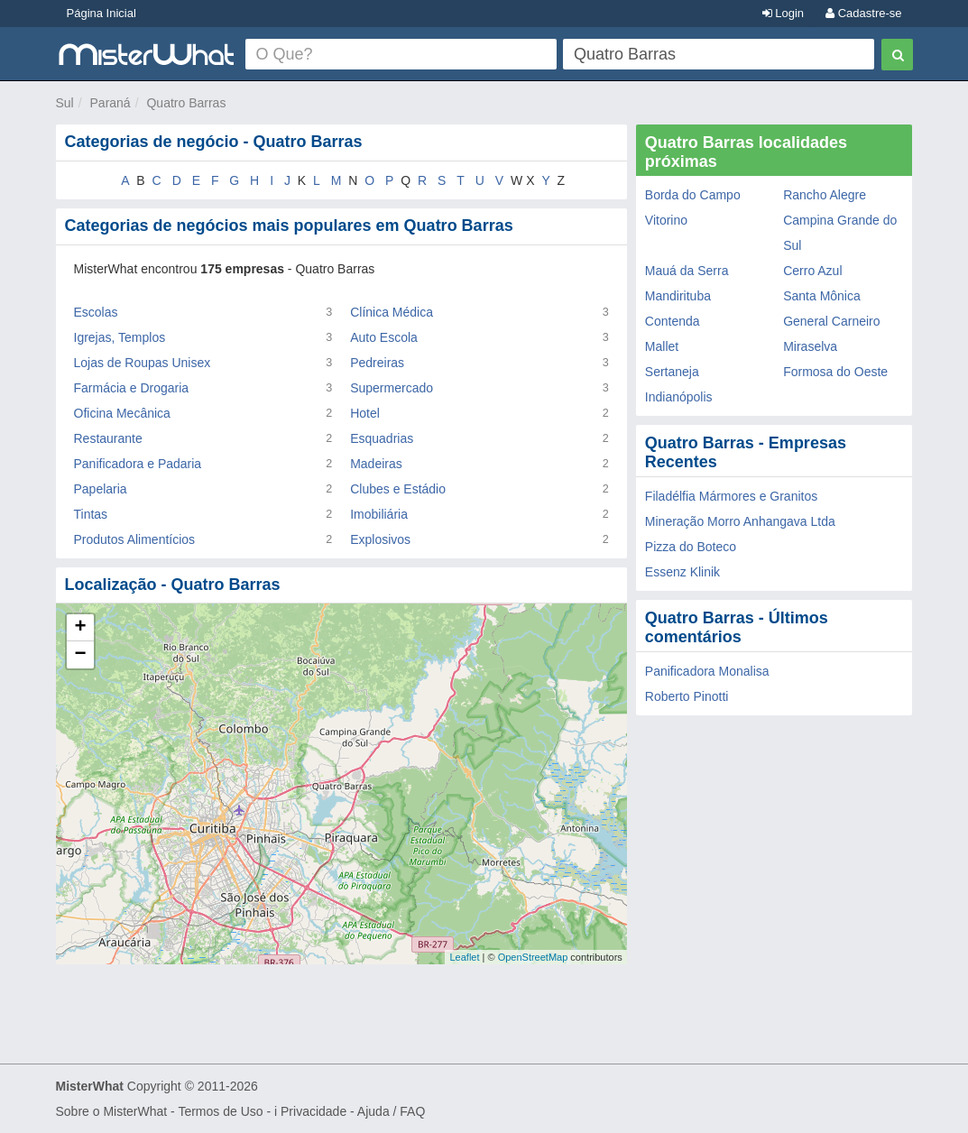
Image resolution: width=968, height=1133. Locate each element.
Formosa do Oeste (835, 371)
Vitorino (666, 220)
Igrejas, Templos (120, 337)
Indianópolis (679, 397)
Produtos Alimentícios (135, 539)
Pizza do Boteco (690, 546)
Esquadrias (381, 438)
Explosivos (380, 539)
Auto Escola (384, 337)
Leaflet (464, 957)
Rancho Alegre (824, 195)
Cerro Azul (812, 270)
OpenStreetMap (533, 957)
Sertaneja (672, 371)
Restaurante (108, 438)
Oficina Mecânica (122, 413)
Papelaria (100, 489)
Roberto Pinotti (687, 696)
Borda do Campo (693, 195)
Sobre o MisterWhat (112, 1111)
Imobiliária (379, 514)
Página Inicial (101, 13)
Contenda (672, 321)
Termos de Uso (220, 1111)
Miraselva (810, 346)
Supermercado (391, 388)
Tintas (91, 514)
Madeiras (376, 463)
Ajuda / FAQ (391, 1111)
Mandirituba (678, 296)
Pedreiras (377, 362)
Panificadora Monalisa (707, 671)
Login (783, 13)
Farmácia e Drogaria (131, 388)
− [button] (80, 654)
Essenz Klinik (682, 572)
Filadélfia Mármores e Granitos (731, 496)
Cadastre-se (863, 13)
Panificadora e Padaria (138, 463)
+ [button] (80, 627)
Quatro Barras (186, 103)
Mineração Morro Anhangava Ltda (740, 521)
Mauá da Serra (687, 270)
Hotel (365, 413)
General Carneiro (831, 321)
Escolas (96, 312)
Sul (65, 103)
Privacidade (313, 1111)
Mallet (661, 346)
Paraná (110, 103)
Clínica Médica (391, 312)
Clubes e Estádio (398, 489)
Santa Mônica (822, 296)
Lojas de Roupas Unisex (142, 362)
